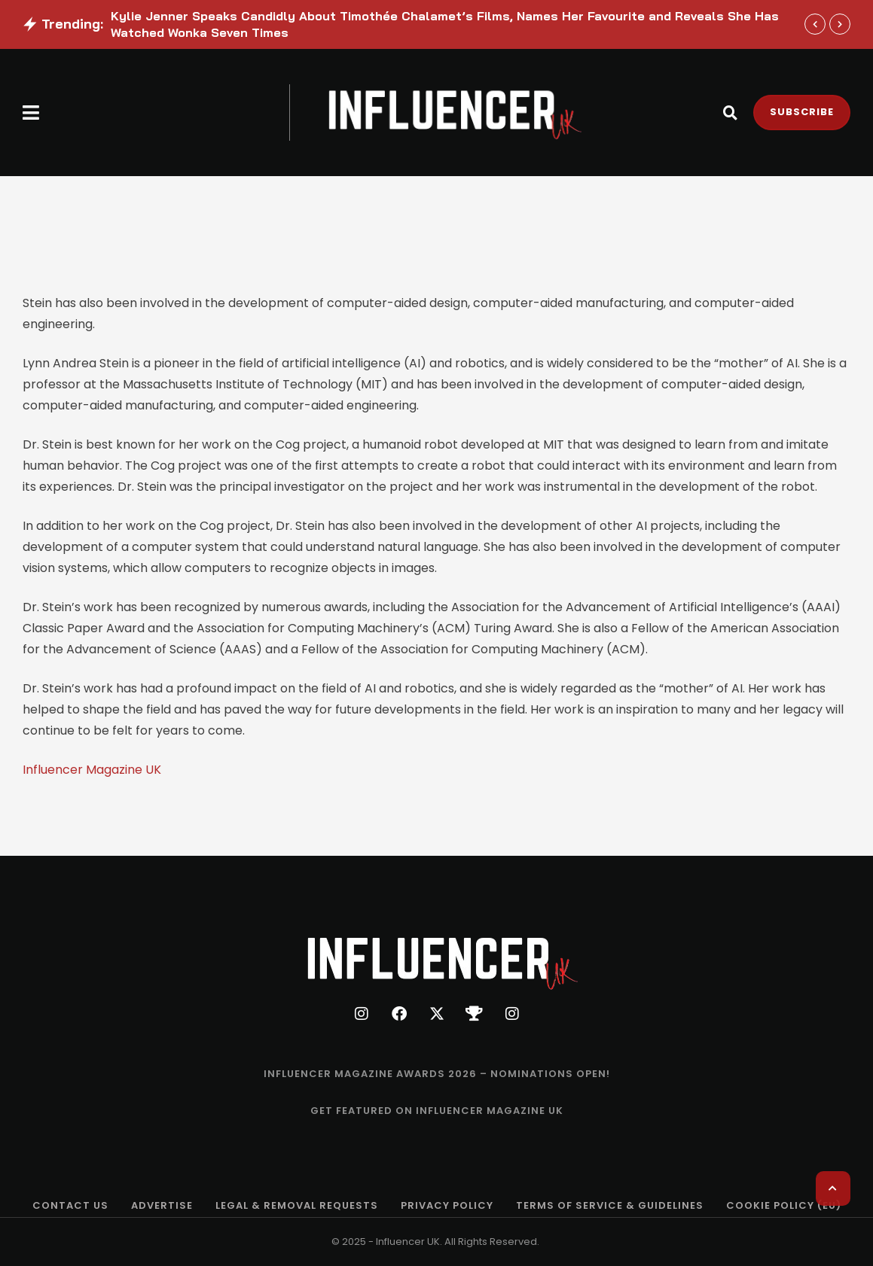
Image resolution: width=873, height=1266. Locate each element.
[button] (31, 112)
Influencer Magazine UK (92, 769)
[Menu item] (437, 1074)
